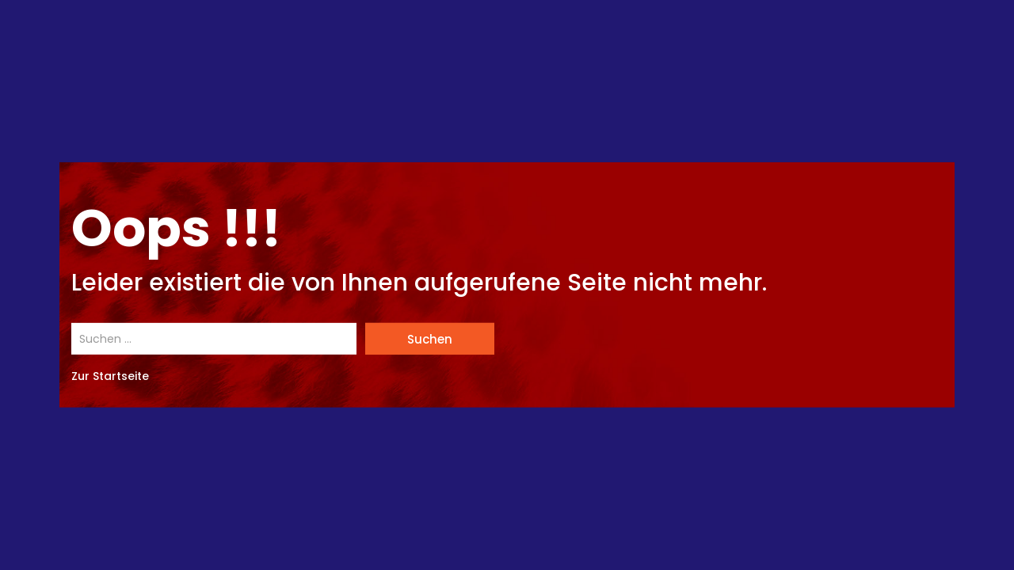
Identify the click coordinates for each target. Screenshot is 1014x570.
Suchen (429, 339)
